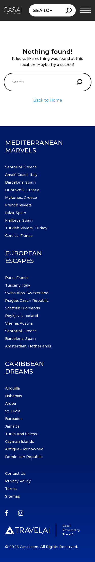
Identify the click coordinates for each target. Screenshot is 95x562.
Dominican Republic (24, 456)
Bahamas (13, 396)
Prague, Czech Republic (27, 300)
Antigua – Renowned (24, 449)
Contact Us (15, 473)
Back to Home (47, 100)
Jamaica (12, 426)
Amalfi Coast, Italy (21, 174)
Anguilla (12, 388)
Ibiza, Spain (15, 212)
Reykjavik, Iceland (21, 315)
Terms (11, 488)
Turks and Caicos (21, 434)
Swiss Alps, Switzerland (26, 293)
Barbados (14, 418)
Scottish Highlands (22, 308)
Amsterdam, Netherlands (28, 346)
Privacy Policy (18, 481)
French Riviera (18, 205)
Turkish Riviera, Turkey (26, 228)
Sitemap (12, 496)
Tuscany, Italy (17, 285)
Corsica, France (19, 235)
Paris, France (17, 277)
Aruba (10, 403)
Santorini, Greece (21, 167)
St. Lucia (12, 411)
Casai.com (29, 547)
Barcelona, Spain (20, 182)
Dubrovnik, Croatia (22, 190)
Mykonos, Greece (21, 197)
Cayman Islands (19, 441)
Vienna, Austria (19, 323)
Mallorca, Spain (19, 220)
